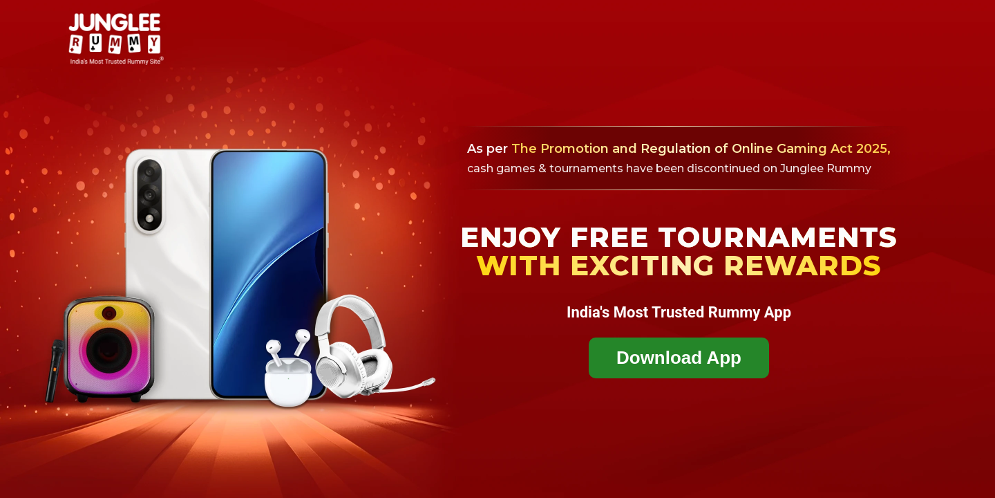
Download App (678, 357)
